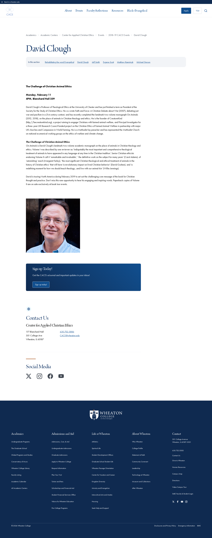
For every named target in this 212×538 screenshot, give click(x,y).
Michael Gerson (143, 62)
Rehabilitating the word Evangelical (59, 62)
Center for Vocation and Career (103, 475)
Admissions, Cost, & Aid (60, 441)
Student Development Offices (102, 455)
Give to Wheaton (178, 460)
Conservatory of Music (19, 461)
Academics (31, 35)
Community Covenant (140, 461)
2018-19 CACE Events (119, 35)
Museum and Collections (141, 481)
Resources (117, 10)
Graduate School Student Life (102, 461)
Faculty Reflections (97, 10)
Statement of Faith (138, 455)
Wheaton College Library (20, 468)
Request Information (59, 468)
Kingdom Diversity (98, 481)
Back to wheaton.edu (10, 2)
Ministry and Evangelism (101, 488)
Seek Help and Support (100, 508)
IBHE (199, 525)
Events (79, 10)
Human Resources (179, 467)
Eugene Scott (108, 62)
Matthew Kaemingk (125, 62)
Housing (95, 501)
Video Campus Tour (179, 487)
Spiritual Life (96, 448)
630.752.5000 (178, 450)
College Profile (137, 448)
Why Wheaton (137, 441)
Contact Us (176, 455)
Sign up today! (41, 284)
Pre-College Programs (60, 508)
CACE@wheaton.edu (70, 335)
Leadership (136, 468)
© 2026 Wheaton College (21, 525)
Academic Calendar (18, 481)
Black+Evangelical (137, 10)
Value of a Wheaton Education (63, 501)
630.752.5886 (67, 331)
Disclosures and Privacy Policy (165, 525)
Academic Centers (49, 35)
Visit (197, 10)
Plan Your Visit (57, 475)
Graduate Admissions (59, 455)
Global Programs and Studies (22, 455)
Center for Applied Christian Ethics (78, 35)
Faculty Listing (16, 475)
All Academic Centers (19, 488)
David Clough (140, 35)
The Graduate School (19, 448)
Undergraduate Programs (20, 441)
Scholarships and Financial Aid (63, 488)
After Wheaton (137, 488)
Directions (176, 480)
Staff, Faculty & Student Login (182, 493)
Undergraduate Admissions (62, 448)
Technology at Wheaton (140, 475)
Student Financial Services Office (64, 495)
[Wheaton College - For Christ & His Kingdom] (106, 414)
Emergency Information (186, 525)
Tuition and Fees (57, 481)
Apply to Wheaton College (61, 461)
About (68, 10)
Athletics (95, 441)
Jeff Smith (96, 62)
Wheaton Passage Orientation (103, 468)
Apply (186, 10)
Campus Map (177, 474)
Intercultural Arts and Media (102, 495)
